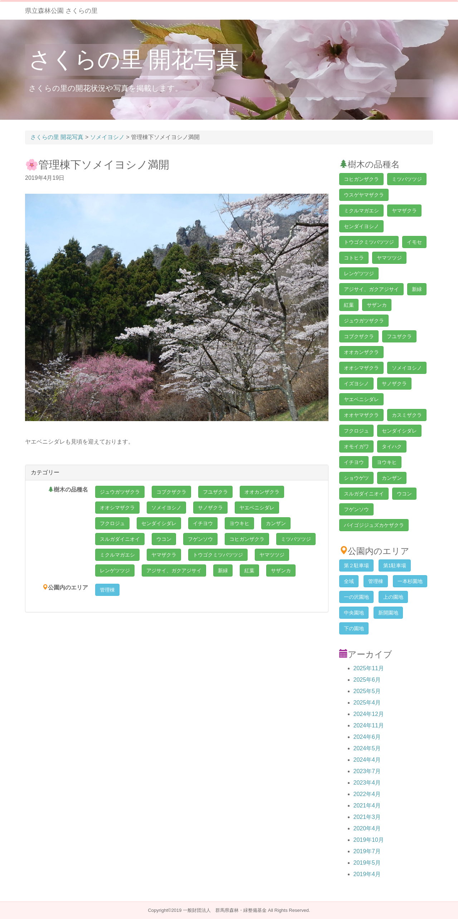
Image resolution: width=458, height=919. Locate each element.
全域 (349, 581)
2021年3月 (367, 817)
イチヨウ (203, 523)
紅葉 (249, 570)
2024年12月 (369, 714)
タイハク (392, 446)
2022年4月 (367, 794)
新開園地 (388, 613)
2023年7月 (367, 771)
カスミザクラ (407, 415)
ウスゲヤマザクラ (364, 195)
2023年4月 (367, 783)
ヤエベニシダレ (256, 507)
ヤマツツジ (271, 555)
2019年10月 (369, 840)
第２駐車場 (356, 565)
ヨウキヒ (239, 523)
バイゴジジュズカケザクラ (374, 525)
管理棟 (107, 590)
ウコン (163, 539)
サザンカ (281, 570)
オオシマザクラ (117, 507)
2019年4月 (367, 874)
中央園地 (354, 613)
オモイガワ (356, 446)
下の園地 (354, 628)
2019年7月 (367, 851)
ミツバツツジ (296, 539)
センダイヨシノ (361, 226)
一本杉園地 (410, 581)
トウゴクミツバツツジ (218, 555)
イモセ (414, 242)
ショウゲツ (356, 478)
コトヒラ (354, 258)
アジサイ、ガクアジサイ (173, 570)
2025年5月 (367, 691)
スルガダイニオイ (120, 539)
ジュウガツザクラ (120, 492)
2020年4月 (367, 828)
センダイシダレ (158, 523)
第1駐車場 (394, 565)
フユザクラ (215, 492)
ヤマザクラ (163, 555)
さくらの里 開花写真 (134, 59)
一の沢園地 (356, 597)
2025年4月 (367, 703)
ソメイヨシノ (166, 507)
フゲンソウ (200, 539)
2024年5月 (367, 748)
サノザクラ (210, 507)
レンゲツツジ (115, 570)
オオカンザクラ (261, 492)
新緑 (223, 570)
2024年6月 (367, 737)
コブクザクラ (171, 492)
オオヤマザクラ (361, 415)
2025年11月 (369, 668)
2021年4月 (367, 805)
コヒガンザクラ (246, 539)
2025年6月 (367, 680)
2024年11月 (369, 725)
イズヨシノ (356, 383)
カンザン (276, 523)
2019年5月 (367, 863)
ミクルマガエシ (117, 555)
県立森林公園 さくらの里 (61, 10)
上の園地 (393, 597)
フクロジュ (112, 523)
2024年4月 (367, 760)
